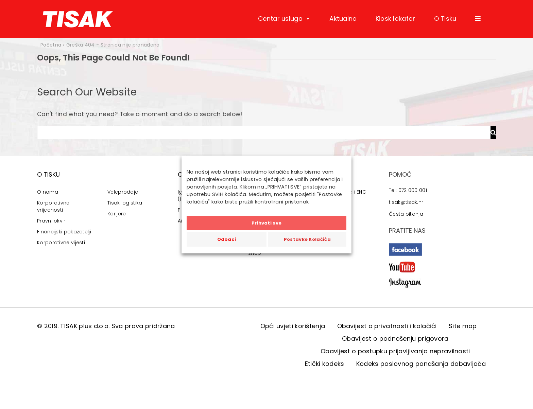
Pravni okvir (51, 220)
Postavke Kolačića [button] (307, 239)
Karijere (116, 213)
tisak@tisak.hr (406, 202)
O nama (47, 192)
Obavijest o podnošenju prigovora (395, 338)
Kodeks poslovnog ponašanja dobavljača (421, 363)
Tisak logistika (124, 202)
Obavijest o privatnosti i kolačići (387, 326)
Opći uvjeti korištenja (292, 326)
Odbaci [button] (226, 239)
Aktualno (343, 18)
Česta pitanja (406, 214)
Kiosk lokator (395, 18)
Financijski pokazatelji (64, 231)
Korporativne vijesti (61, 242)
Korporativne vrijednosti (53, 206)
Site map (463, 326)
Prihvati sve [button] (267, 223)
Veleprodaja (122, 192)
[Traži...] (264, 132)
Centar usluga (284, 18)
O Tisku (445, 18)
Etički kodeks (324, 363)
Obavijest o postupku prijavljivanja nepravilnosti (395, 351)
